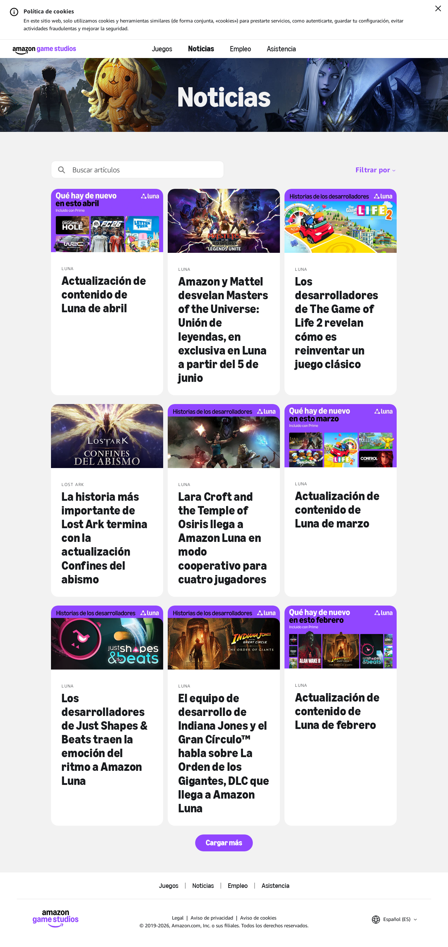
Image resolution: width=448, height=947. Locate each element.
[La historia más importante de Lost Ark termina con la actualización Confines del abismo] (107, 436)
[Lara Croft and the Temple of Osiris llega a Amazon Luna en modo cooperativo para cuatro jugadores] (224, 436)
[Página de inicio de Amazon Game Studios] (44, 50)
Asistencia (281, 49)
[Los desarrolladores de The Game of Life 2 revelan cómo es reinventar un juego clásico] (340, 221)
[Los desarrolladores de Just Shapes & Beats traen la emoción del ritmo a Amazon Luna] (107, 638)
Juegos (162, 49)
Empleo (240, 49)
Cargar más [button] (224, 842)
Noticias (201, 48)
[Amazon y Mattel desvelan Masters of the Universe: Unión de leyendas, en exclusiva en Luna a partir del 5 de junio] (224, 221)
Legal (178, 918)
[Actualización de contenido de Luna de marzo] (340, 436)
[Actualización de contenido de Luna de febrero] (340, 638)
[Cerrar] (438, 9)
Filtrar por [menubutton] (375, 170)
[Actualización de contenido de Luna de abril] (107, 221)
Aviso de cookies (258, 918)
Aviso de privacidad (212, 918)
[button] (394, 919)
